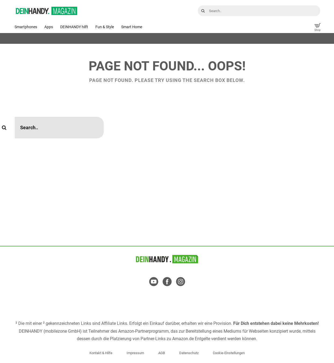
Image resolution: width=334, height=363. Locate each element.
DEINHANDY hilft (74, 27)
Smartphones (26, 27)
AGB (161, 353)
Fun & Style (104, 27)
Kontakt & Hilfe (100, 353)
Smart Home (131, 27)
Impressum (135, 353)
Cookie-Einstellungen (229, 353)
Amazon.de (183, 338)
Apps (48, 27)
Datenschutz (189, 353)
